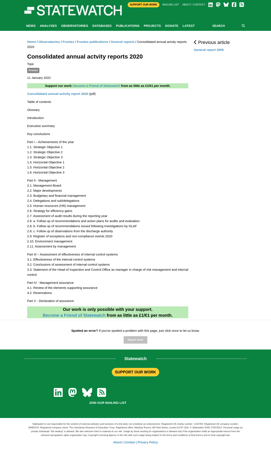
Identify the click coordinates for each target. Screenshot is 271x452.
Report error (135, 339)
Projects (152, 25)
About (117, 442)
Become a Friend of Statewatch (74, 315)
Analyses (48, 25)
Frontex (68, 42)
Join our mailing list (107, 402)
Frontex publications (92, 42)
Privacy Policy (148, 442)
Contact (129, 442)
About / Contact (193, 4)
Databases (102, 25)
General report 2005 (209, 50)
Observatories (74, 25)
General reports (122, 42)
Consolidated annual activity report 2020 (57, 94)
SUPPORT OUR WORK (135, 372)
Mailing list (171, 4)
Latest (189, 25)
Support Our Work (143, 4)
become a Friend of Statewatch (96, 85)
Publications (127, 25)
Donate (171, 25)
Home (31, 42)
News (31, 25)
